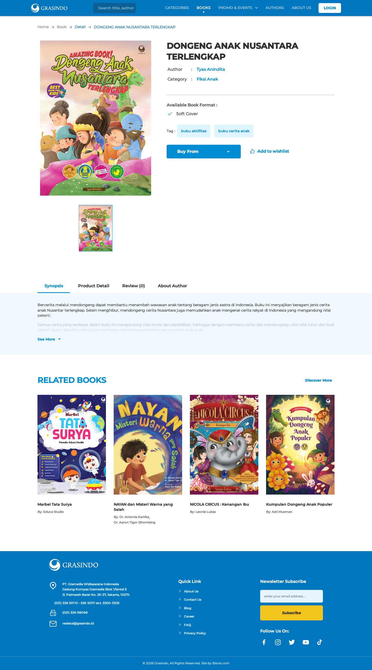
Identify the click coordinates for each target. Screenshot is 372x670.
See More (46, 339)
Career (186, 616)
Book (61, 27)
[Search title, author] (116, 8)
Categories (177, 7)
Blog (184, 608)
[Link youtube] (306, 642)
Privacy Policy (192, 633)
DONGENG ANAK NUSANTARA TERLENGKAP (134, 27)
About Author (172, 285)
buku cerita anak (234, 131)
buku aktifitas (193, 131)
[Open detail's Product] (71, 397)
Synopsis (53, 285)
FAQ (184, 625)
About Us (301, 7)
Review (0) (133, 285)
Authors (275, 7)
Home (43, 27)
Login (330, 8)
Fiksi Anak (207, 79)
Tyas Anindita (211, 69)
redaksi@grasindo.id (78, 623)
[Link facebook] (264, 642)
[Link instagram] (278, 642)
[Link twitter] (292, 642)
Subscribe (291, 613)
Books (204, 7)
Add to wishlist (269, 151)
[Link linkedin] (320, 642)
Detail (80, 27)
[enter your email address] (291, 596)
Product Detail (93, 285)
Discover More (318, 380)
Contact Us (189, 600)
